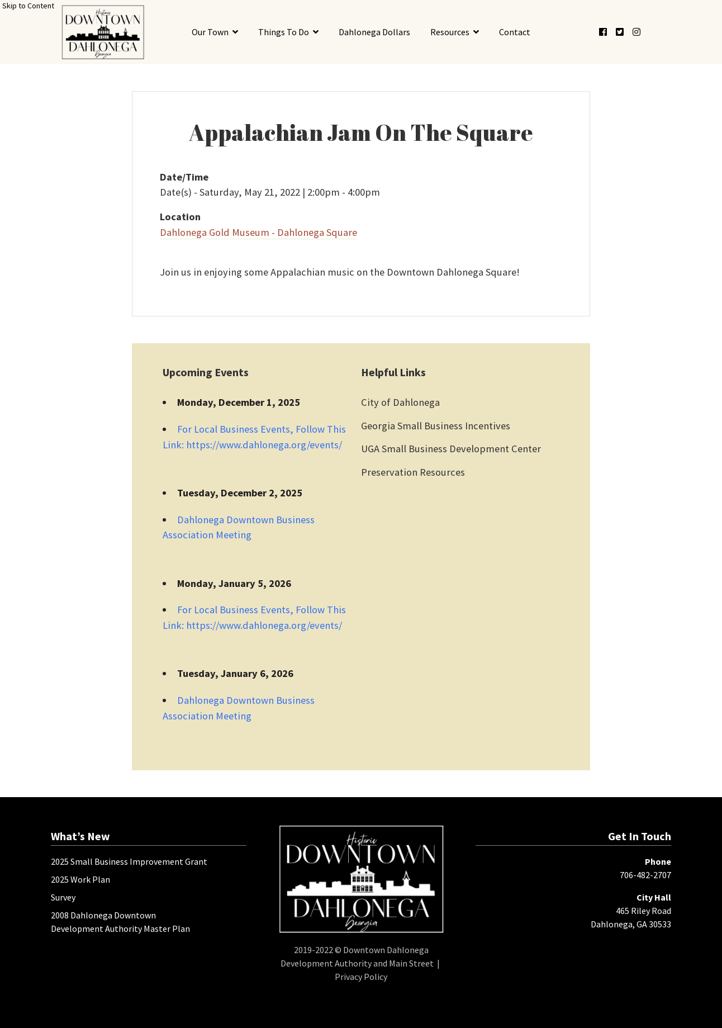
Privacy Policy (361, 976)
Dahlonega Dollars (374, 31)
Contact (514, 31)
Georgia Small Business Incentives (435, 425)
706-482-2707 (645, 874)
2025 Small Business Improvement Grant (129, 861)
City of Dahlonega (400, 402)
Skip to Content (28, 6)
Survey (63, 897)
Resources (449, 31)
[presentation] (102, 32)
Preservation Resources (413, 472)
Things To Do (283, 31)
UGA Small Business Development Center (451, 448)
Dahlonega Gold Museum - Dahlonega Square (258, 232)
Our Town (210, 31)
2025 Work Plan (80, 879)
